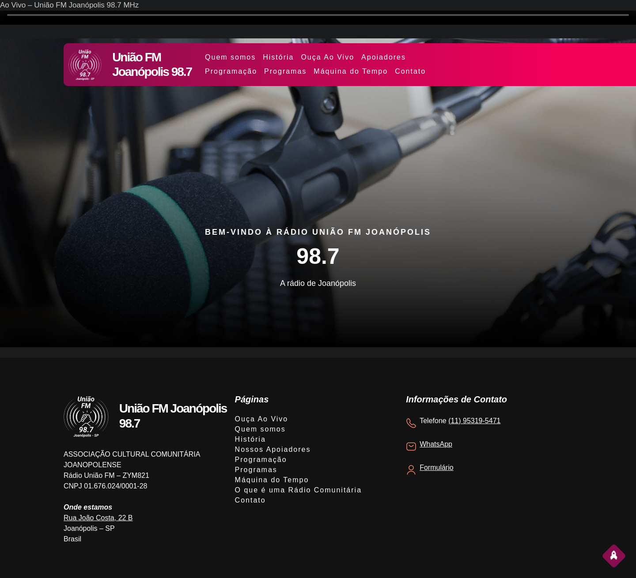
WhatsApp (436, 444)
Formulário (436, 467)
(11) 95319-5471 (474, 420)
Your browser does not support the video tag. (318, 18)
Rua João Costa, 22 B (98, 518)
